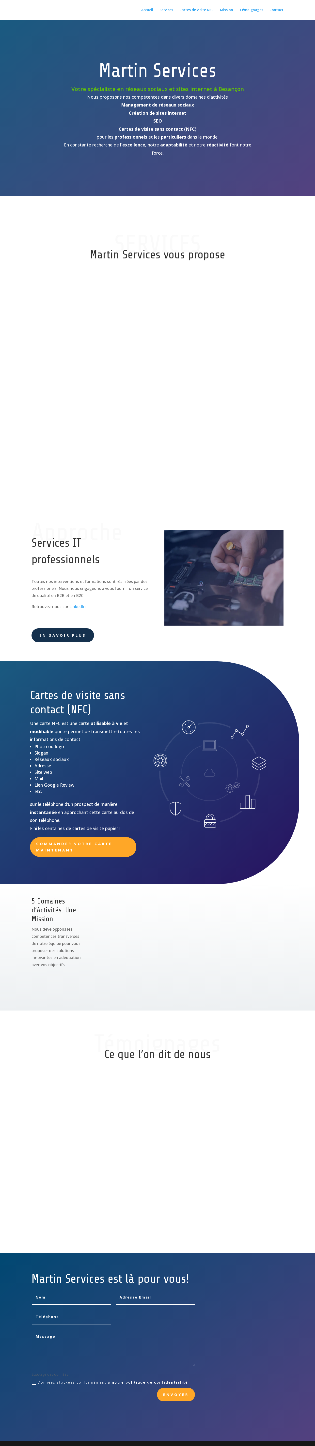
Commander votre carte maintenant (74, 846)
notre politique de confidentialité (150, 1382)
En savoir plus (62, 635)
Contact (276, 10)
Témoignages (251, 10)
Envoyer (176, 1394)
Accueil (147, 10)
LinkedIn (77, 606)
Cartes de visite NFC (196, 10)
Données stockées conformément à (110, 1382)
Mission (226, 10)
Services (166, 10)
